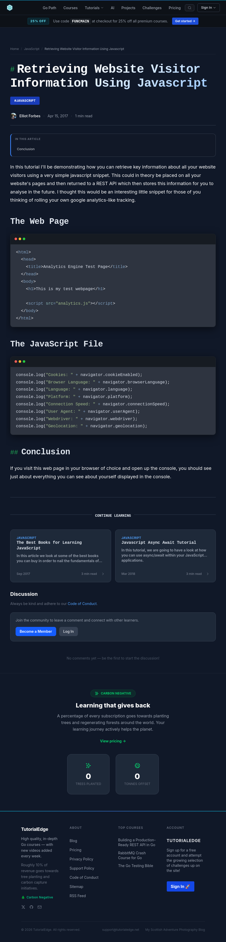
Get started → (185, 21)
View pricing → (113, 741)
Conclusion (26, 149)
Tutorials (94, 8)
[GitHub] (31, 907)
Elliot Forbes (29, 116)
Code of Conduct (82, 603)
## (14, 453)
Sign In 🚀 (181, 886)
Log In (68, 631)
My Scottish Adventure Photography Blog (175, 930)
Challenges (152, 8)
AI (112, 8)
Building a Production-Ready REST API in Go (137, 842)
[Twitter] (23, 907)
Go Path (49, 8)
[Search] (189, 7)
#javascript (24, 100)
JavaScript (31, 49)
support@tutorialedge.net (120, 930)
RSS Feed (78, 896)
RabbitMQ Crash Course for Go (132, 855)
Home (14, 49)
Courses (70, 8)
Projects (128, 8)
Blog (73, 840)
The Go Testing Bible (135, 865)
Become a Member (36, 631)
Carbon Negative (37, 897)
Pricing (175, 8)
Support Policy (82, 868)
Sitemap (77, 886)
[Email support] (40, 907)
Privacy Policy (81, 859)
